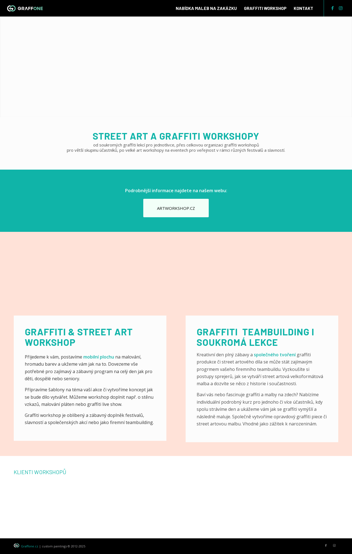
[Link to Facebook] (332, 8)
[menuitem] (206, 8)
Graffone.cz (29, 546)
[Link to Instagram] (341, 8)
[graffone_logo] (25, 8)
